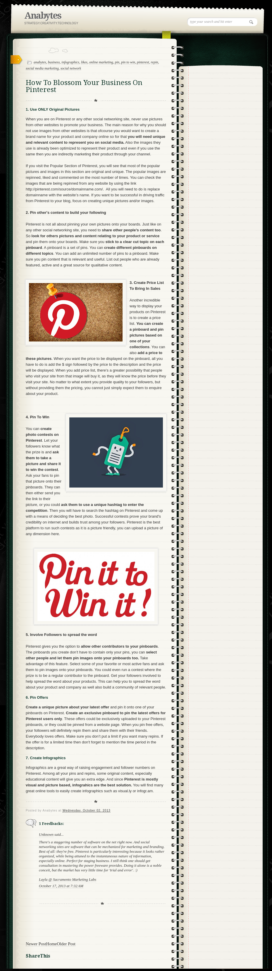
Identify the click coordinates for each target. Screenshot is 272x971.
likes (84, 62)
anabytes (40, 62)
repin (154, 62)
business (54, 62)
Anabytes (42, 16)
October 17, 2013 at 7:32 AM (61, 886)
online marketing (101, 62)
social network (71, 68)
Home (51, 943)
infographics (70, 62)
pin (117, 62)
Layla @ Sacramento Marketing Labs (67, 879)
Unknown (46, 834)
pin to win (128, 62)
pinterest (143, 62)
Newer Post (36, 943)
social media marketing (42, 68)
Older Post (66, 943)
